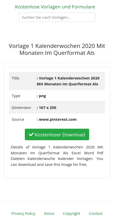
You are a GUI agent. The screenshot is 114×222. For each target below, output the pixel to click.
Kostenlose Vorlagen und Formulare (55, 6)
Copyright (71, 213)
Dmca (49, 213)
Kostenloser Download (57, 134)
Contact (96, 213)
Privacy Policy (23, 213)
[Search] (57, 17)
